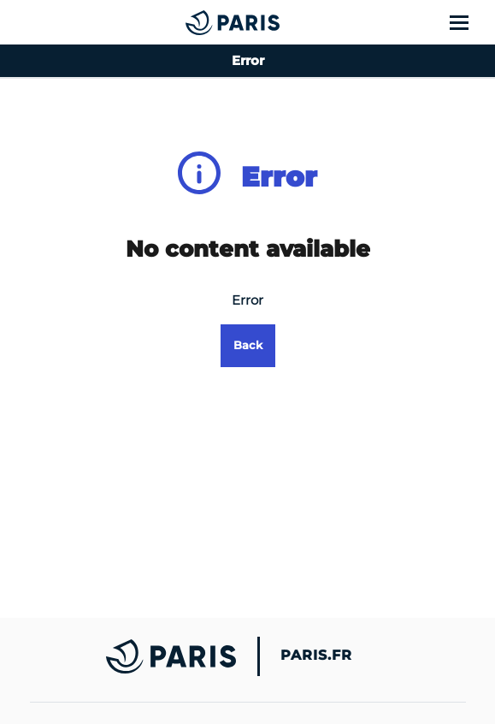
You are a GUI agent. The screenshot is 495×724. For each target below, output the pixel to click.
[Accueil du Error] (198, 22)
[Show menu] (469, 22)
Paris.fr (316, 655)
